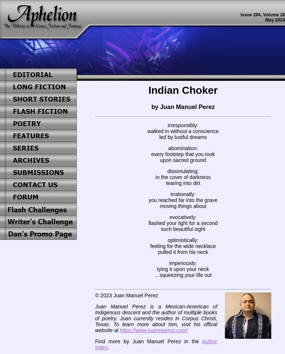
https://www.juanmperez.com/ (154, 330)
